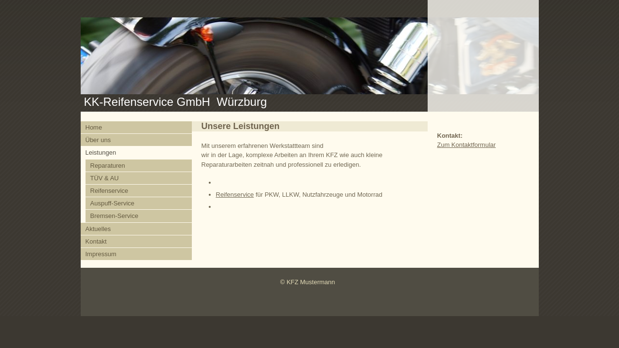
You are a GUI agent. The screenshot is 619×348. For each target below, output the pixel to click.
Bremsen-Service (114, 215)
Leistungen (101, 152)
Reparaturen (107, 165)
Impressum (101, 254)
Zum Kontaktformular (466, 144)
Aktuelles (98, 228)
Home (94, 127)
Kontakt (96, 241)
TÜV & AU (104, 178)
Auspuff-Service (112, 203)
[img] (310, 56)
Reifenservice (109, 190)
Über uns (98, 140)
